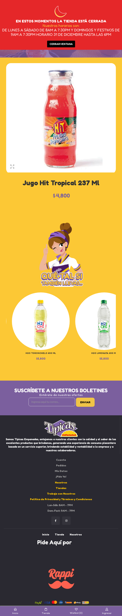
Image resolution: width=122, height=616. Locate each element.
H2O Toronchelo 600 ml (41, 353)
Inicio (15, 611)
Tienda (46, 611)
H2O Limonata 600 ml (104, 353)
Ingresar (107, 611)
